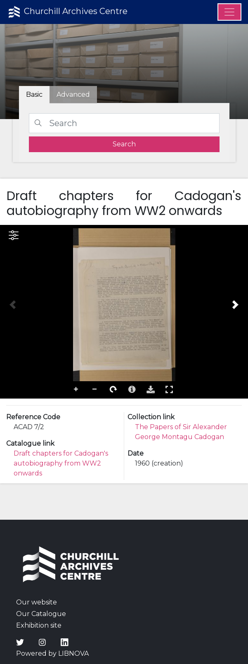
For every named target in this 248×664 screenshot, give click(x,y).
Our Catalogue (41, 614)
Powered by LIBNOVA (52, 653)
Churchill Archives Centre (67, 12)
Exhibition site (38, 625)
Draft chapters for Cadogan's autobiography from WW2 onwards (61, 463)
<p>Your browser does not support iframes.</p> (124, 312)
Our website (36, 602)
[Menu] (229, 12)
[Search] (124, 123)
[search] (124, 144)
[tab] (73, 94)
